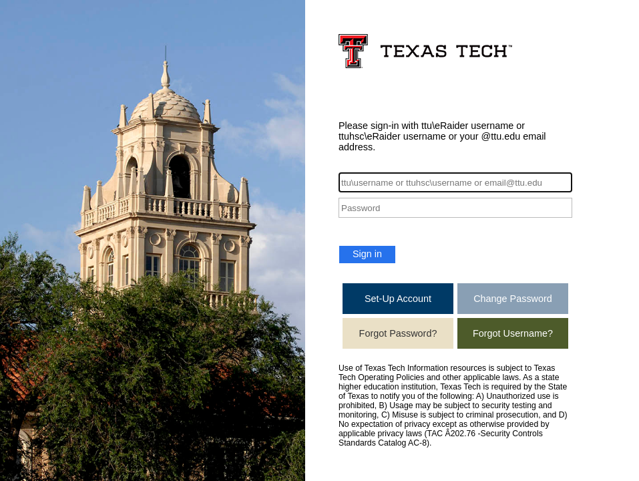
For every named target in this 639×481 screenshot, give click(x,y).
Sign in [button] (367, 254)
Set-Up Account (398, 298)
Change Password (512, 298)
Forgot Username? (513, 333)
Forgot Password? (398, 333)
